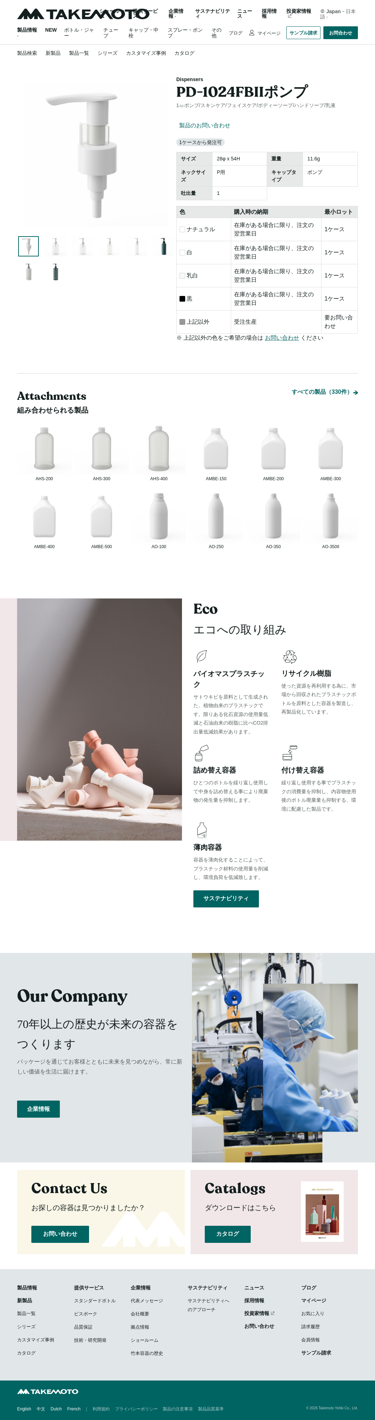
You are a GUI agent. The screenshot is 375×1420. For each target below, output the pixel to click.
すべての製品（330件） (322, 374)
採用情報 (269, 14)
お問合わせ (340, 33)
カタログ (184, 53)
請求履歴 (310, 1327)
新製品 (53, 53)
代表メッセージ (147, 1301)
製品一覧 (79, 53)
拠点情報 (140, 1327)
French (73, 1409)
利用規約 (101, 1409)
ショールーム (111, 14)
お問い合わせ (282, 338)
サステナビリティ (212, 14)
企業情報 (38, 1114)
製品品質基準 (211, 1409)
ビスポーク (85, 1314)
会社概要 (140, 1314)
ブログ (236, 33)
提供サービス (89, 1288)
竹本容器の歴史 (147, 1354)
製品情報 (27, 30)
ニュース (244, 14)
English (24, 1409)
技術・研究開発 (90, 1341)
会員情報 (310, 1340)
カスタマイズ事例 (146, 53)
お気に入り (312, 1314)
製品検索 (27, 53)
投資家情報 (298, 11)
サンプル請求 (303, 33)
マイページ (268, 33)
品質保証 (83, 1327)
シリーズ (108, 53)
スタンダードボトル (95, 1301)
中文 (41, 1409)
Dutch (56, 1409)
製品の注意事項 (178, 1409)
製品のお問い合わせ (204, 125)
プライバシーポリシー (136, 1409)
